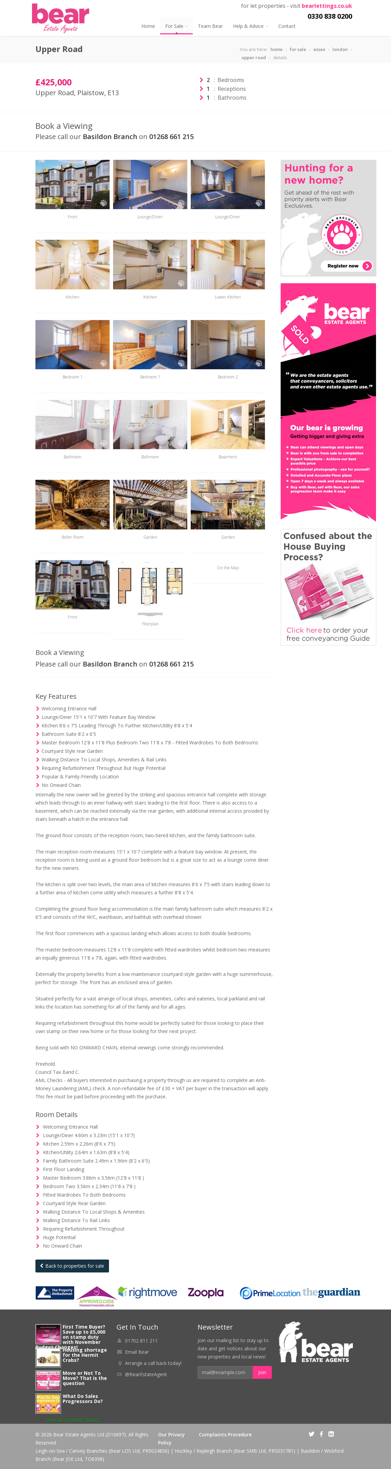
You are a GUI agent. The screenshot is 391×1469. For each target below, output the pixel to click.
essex (319, 49)
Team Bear (210, 26)
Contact (287, 26)
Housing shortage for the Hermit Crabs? (85, 1355)
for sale (298, 49)
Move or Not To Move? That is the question (85, 1378)
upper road (253, 57)
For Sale (176, 26)
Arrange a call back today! (153, 1363)
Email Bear (137, 1352)
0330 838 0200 (330, 16)
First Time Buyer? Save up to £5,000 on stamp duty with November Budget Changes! (70, 1336)
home (276, 49)
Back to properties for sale (72, 1266)
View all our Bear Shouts (72, 1419)
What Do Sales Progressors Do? (83, 1398)
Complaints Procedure (225, 1434)
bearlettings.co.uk (327, 6)
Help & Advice (250, 26)
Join (262, 1372)
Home (148, 26)
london (340, 49)
